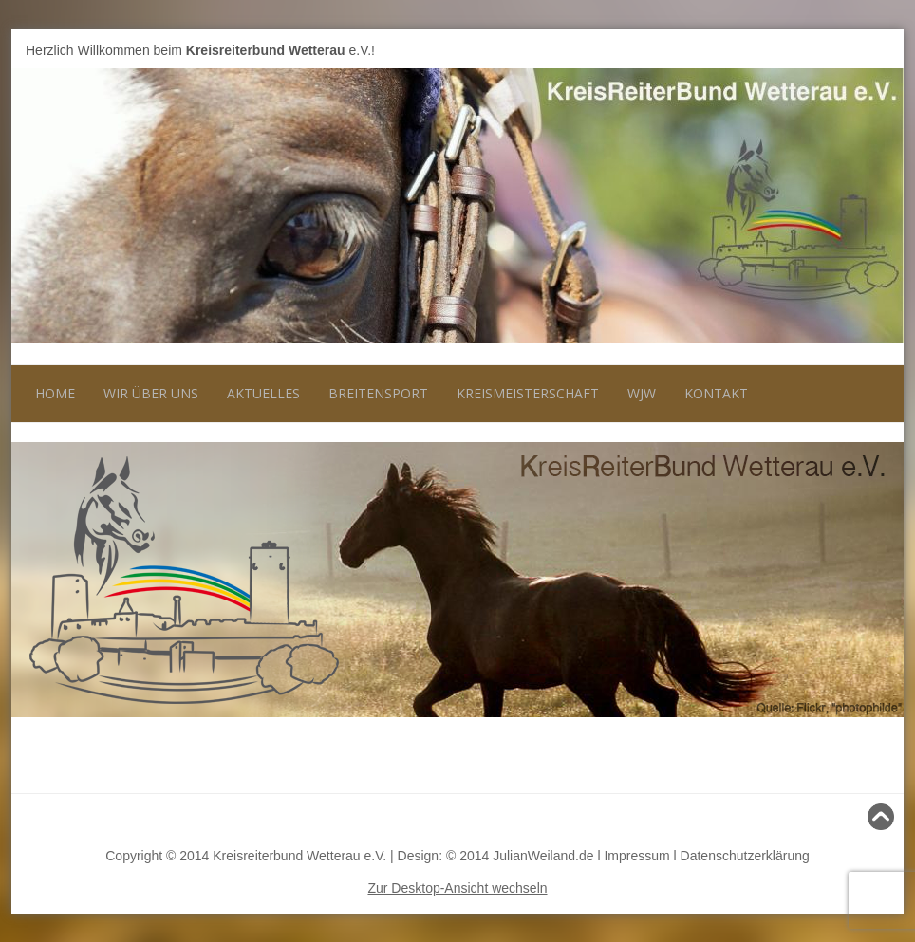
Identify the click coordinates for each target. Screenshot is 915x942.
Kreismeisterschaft (528, 393)
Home (55, 393)
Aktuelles (263, 393)
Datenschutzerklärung (745, 855)
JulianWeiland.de (543, 855)
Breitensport (378, 393)
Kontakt (716, 393)
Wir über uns (150, 393)
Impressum (636, 855)
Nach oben (855, 816)
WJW (641, 393)
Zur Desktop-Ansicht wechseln (457, 888)
